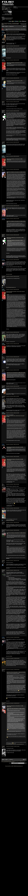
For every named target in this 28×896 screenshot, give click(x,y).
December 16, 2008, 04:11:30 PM (12, 218)
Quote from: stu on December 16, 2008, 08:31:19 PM (16, 372)
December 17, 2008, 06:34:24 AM (12, 658)
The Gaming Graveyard (15, 23)
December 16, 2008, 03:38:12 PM (12, 142)
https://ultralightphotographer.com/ (11, 287)
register (6, 8)
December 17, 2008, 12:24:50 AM (12, 456)
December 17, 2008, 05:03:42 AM (12, 522)
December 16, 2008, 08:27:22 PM (12, 343)
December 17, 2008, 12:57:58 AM (12, 484)
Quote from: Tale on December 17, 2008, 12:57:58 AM (16, 672)
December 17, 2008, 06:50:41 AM (12, 669)
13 (9, 26)
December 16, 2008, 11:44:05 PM (12, 396)
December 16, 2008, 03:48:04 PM (12, 169)
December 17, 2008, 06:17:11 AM (12, 570)
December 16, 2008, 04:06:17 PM (12, 205)
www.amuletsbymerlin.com (20, 744)
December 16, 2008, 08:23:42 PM (12, 332)
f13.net (3, 23)
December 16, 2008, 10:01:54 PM (12, 386)
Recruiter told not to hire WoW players (8, 761)
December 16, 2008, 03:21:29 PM (12, 101)
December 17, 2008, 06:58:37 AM (12, 703)
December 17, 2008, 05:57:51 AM (12, 560)
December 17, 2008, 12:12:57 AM (12, 444)
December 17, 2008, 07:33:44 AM (12, 746)
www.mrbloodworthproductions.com (11, 744)
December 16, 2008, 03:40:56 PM (12, 156)
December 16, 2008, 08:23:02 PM (12, 289)
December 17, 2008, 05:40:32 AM (12, 530)
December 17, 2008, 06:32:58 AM (12, 637)
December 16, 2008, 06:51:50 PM (12, 276)
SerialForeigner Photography (10, 520)
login (3, 8)
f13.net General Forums (7, 23)
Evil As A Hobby (10, 274)
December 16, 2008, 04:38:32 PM (12, 259)
